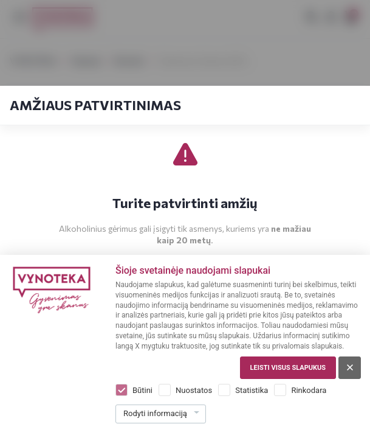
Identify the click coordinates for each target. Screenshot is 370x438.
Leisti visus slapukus (288, 368)
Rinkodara (308, 390)
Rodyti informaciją (155, 413)
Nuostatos (194, 390)
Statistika (251, 390)
